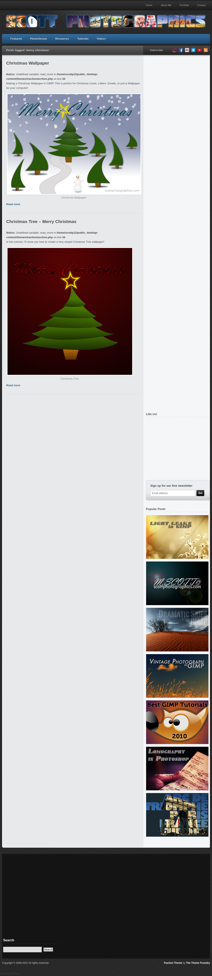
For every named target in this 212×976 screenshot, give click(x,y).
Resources (62, 38)
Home (149, 5)
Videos (101, 38)
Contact (201, 5)
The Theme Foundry (198, 962)
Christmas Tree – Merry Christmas (41, 221)
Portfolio (184, 5)
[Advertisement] (41, 447)
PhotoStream (38, 38)
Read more (13, 204)
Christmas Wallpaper (27, 63)
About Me (166, 5)
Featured (16, 38)
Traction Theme (173, 962)
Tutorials (83, 38)
